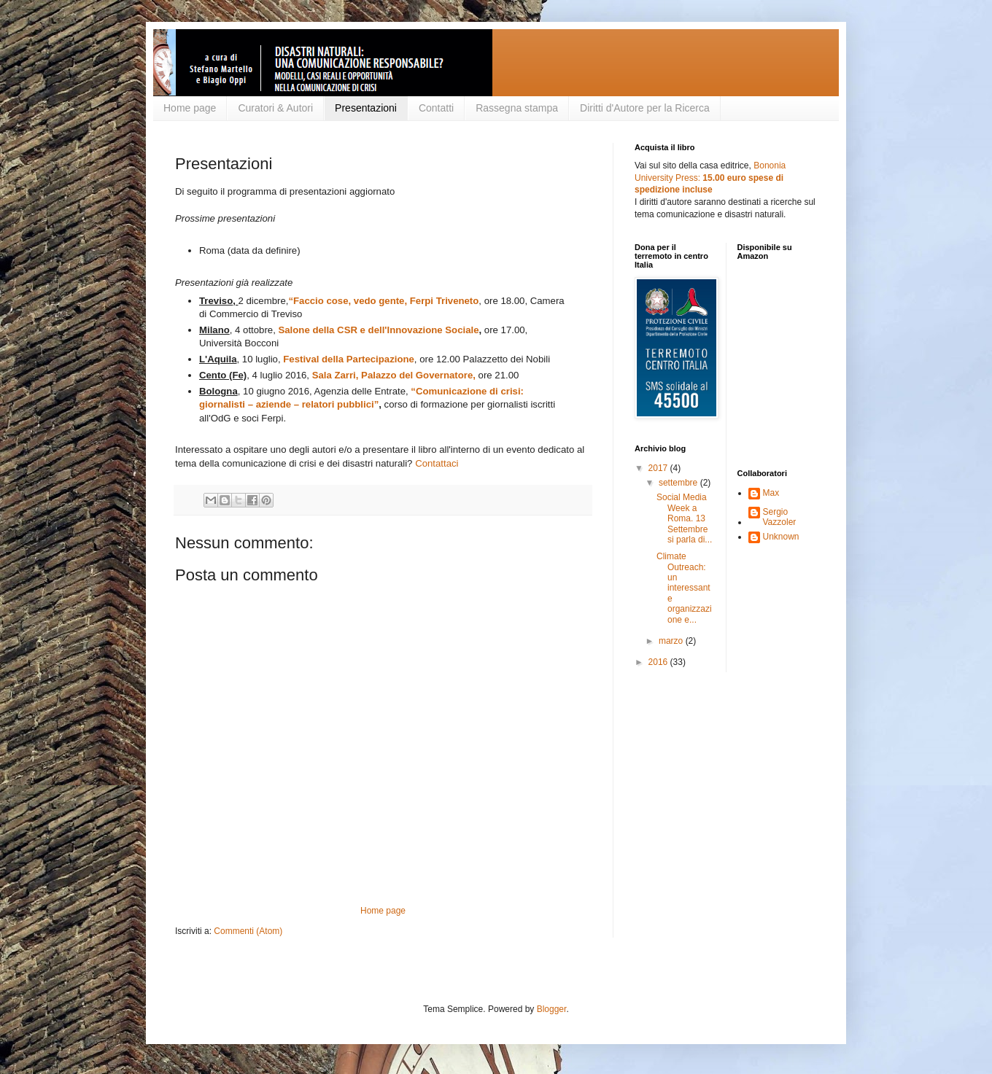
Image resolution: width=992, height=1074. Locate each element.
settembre (679, 483)
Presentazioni (366, 108)
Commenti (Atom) (248, 931)
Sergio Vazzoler (780, 517)
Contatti (436, 108)
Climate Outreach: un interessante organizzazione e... (684, 587)
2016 (659, 662)
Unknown (781, 537)
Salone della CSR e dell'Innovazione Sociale (378, 329)
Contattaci (436, 463)
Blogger (552, 1009)
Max (771, 493)
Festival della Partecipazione (348, 359)
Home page (189, 108)
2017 (659, 468)
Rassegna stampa (517, 108)
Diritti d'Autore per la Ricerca (645, 108)
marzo (672, 641)
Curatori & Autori (275, 108)
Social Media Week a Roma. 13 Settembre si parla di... (684, 518)
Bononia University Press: (710, 177)
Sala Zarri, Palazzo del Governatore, (394, 375)
